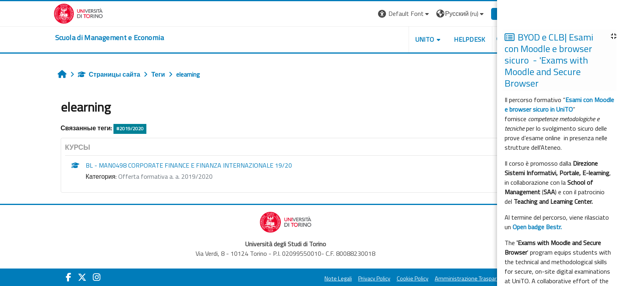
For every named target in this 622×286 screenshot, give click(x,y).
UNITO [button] (436, 39)
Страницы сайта (120, 74)
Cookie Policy (424, 278)
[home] (121, 37)
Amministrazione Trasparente (483, 278)
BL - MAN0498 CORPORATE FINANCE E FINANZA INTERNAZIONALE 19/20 (200, 165)
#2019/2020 (142, 128)
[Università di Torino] (90, 12)
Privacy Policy (386, 278)
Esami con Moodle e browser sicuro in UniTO (559, 104)
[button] (415, 14)
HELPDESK (481, 39)
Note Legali (349, 278)
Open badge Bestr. (537, 227)
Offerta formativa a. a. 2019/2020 (177, 176)
